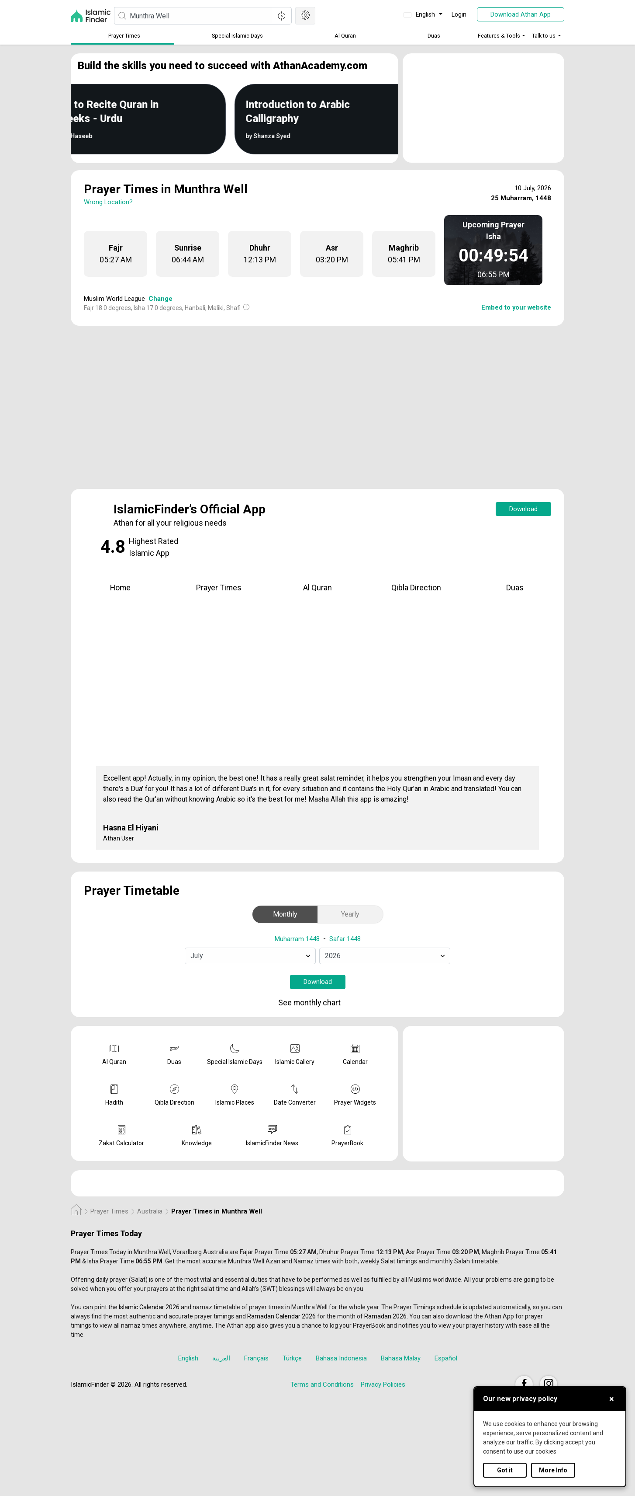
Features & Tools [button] (499, 35)
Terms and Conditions (322, 1384)
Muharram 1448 (297, 939)
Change (160, 299)
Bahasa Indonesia (341, 1358)
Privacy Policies (383, 1384)
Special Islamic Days (237, 35)
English (420, 14)
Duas (434, 35)
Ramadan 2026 (385, 1316)
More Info (553, 1470)
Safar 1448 (345, 939)
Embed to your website (516, 307)
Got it (505, 1470)
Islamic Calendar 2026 (149, 1307)
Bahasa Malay (401, 1358)
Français (256, 1358)
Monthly (285, 914)
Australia (149, 1211)
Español (446, 1358)
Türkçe (292, 1358)
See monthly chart (316, 1003)
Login (459, 14)
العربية (221, 1358)
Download (523, 509)
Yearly (350, 914)
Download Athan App (520, 14)
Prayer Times (124, 35)
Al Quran (345, 35)
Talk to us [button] (544, 35)
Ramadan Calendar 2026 (281, 1316)
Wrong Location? (108, 202)
